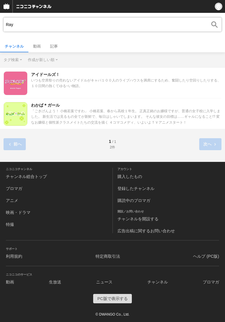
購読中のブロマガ (133, 200)
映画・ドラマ (18, 212)
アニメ (12, 200)
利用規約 (14, 256)
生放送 (55, 282)
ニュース (104, 282)
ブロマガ (14, 188)
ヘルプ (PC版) (206, 256)
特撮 (10, 224)
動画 (37, 46)
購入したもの (129, 176)
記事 (54, 46)
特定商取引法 (108, 256)
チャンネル (14, 46)
